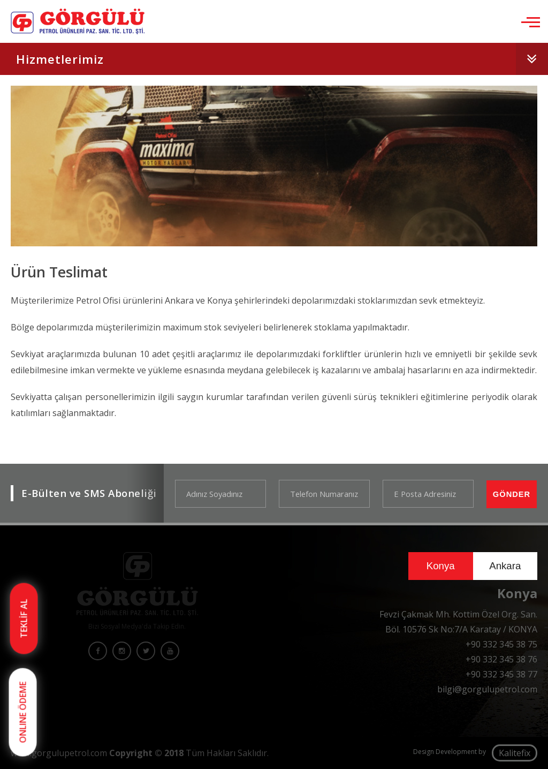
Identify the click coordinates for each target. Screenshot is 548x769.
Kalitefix (514, 753)
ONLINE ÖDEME (23, 712)
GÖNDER (511, 494)
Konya (441, 565)
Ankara (505, 565)
